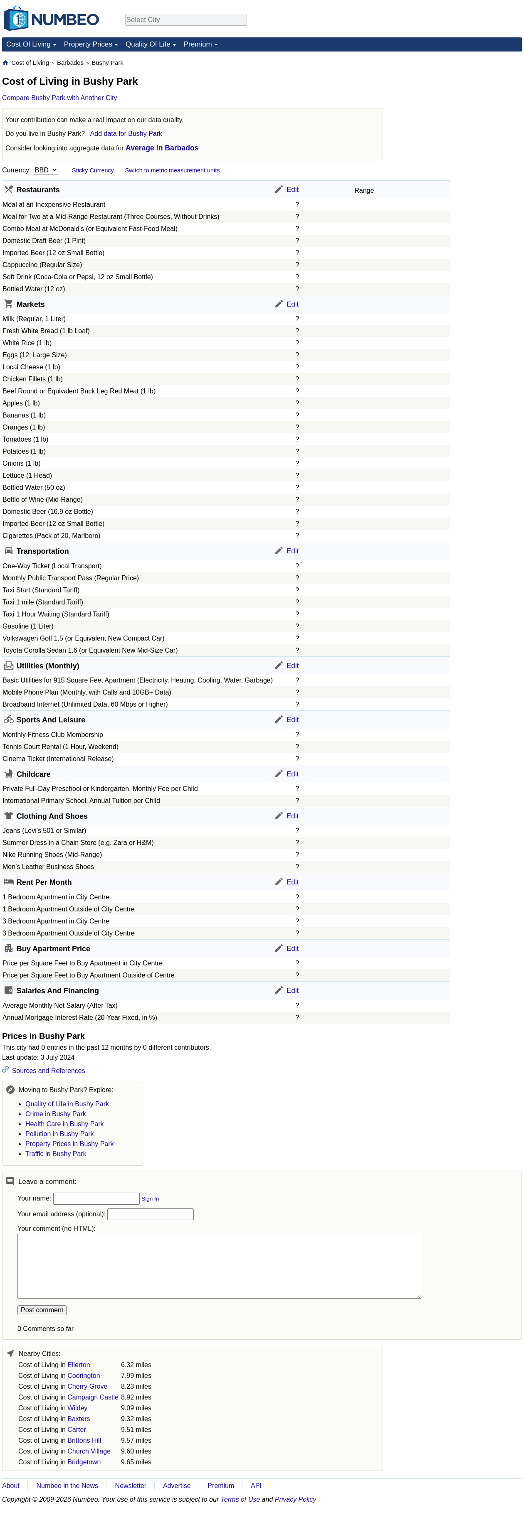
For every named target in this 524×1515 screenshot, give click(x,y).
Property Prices (88, 44)
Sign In (150, 1199)
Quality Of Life (148, 44)
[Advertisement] (459, 110)
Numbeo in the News (67, 1485)
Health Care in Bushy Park (64, 1123)
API (256, 1485)
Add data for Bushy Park (126, 133)
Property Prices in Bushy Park (69, 1143)
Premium (198, 44)
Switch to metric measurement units (172, 170)
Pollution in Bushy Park (59, 1133)
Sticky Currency (93, 170)
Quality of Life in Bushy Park (67, 1103)
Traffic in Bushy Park (56, 1153)
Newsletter (131, 1485)
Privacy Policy (295, 1499)
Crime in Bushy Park (55, 1113)
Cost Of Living (28, 44)
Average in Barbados (162, 148)
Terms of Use (240, 1499)
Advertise (177, 1485)
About (11, 1485)
